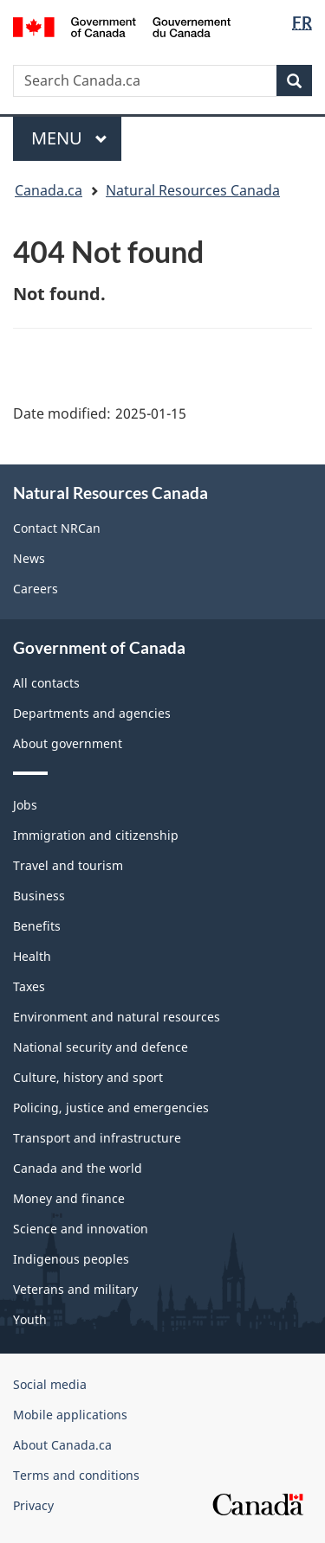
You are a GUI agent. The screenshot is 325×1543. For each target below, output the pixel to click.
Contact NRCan (57, 528)
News (29, 558)
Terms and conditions (76, 1475)
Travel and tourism (68, 865)
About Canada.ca (62, 1445)
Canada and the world (77, 1168)
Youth (30, 1319)
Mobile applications (70, 1414)
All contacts (46, 683)
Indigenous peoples (71, 1259)
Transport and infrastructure (97, 1138)
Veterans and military (75, 1289)
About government (67, 743)
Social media (50, 1384)
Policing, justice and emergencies (111, 1107)
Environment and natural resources (116, 1016)
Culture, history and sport (88, 1077)
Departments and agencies (92, 713)
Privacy (33, 1505)
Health (32, 956)
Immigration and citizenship (96, 835)
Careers (35, 588)
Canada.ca (48, 190)
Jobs (25, 805)
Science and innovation (80, 1228)
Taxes (29, 986)
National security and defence (100, 1047)
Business (39, 895)
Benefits (37, 926)
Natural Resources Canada (193, 190)
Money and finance (69, 1198)
